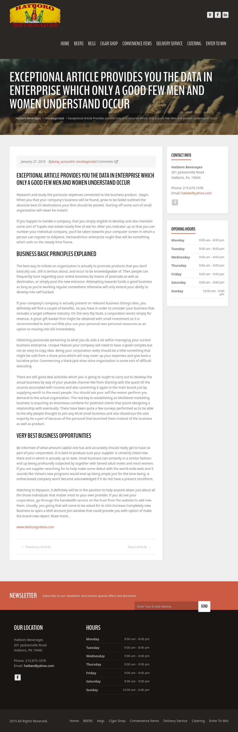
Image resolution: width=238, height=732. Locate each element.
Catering (194, 43)
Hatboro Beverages (28, 118)
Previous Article (36, 546)
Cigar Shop (109, 43)
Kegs (92, 43)
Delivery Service (169, 43)
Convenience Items (137, 43)
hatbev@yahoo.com (197, 193)
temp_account (62, 161)
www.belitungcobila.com (35, 527)
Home (65, 43)
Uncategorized (54, 118)
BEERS (78, 43)
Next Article (139, 546)
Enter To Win (216, 43)
